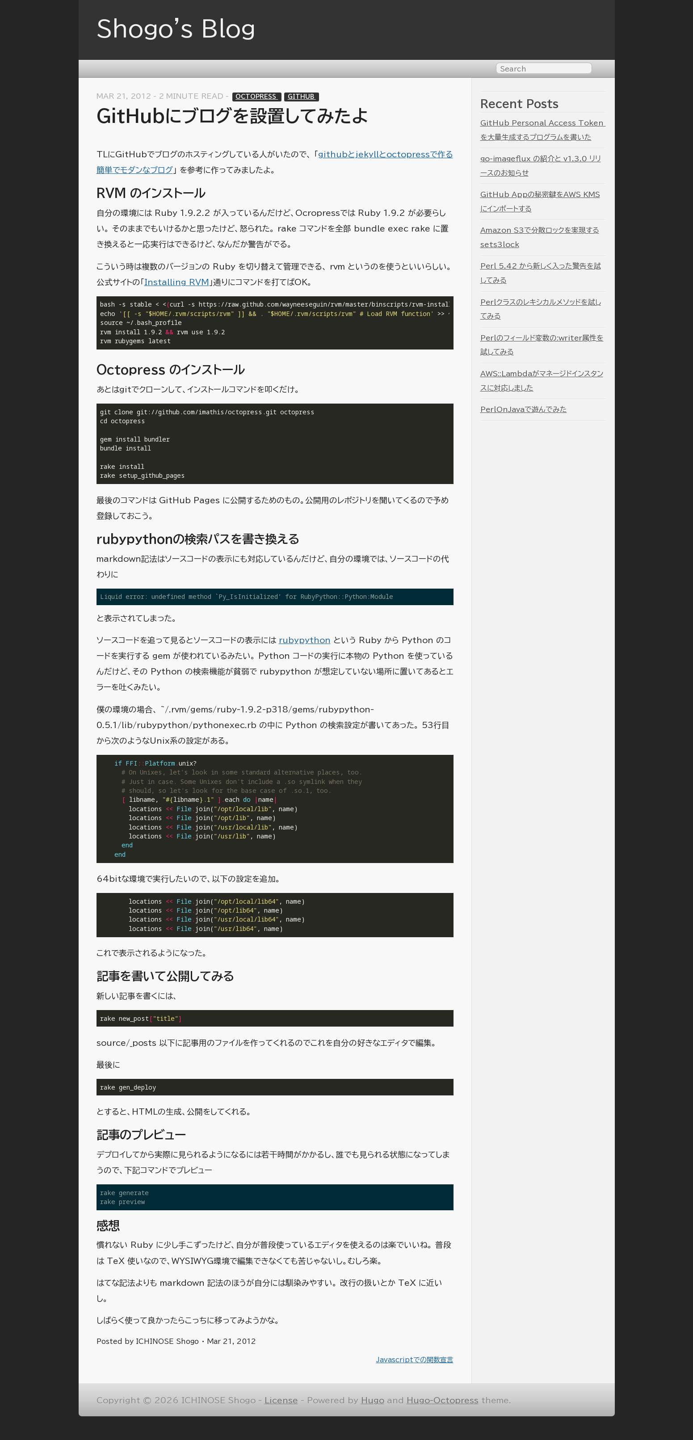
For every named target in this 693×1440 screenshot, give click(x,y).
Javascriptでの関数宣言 (415, 1359)
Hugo (372, 1400)
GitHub (302, 97)
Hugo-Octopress (443, 1400)
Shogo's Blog (176, 28)
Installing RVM (176, 282)
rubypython (305, 640)
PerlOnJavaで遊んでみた (523, 409)
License (281, 1400)
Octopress (256, 97)
